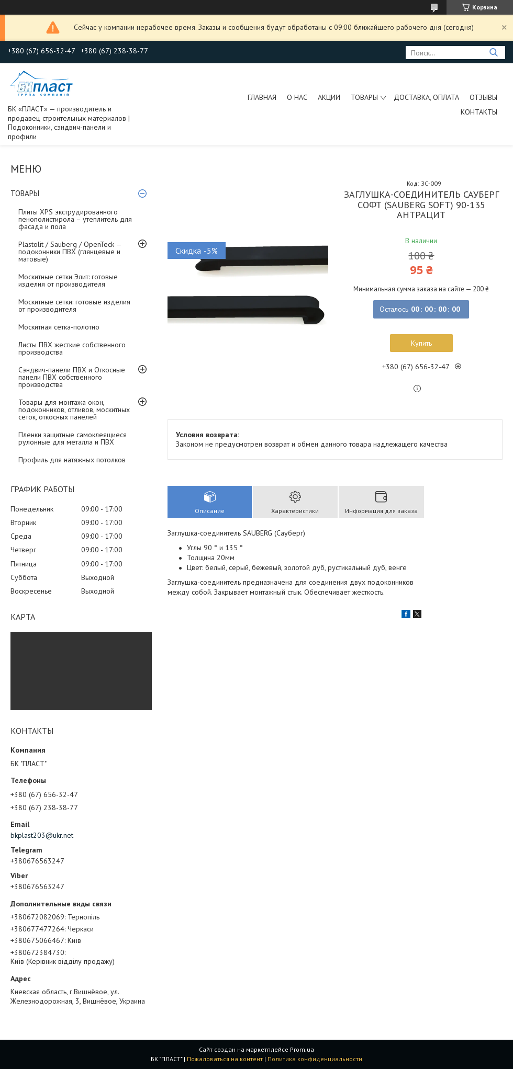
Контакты (479, 112)
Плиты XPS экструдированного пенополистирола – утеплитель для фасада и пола (75, 219)
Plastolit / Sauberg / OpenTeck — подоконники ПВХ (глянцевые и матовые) (69, 252)
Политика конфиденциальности (314, 1059)
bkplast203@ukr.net (41, 835)
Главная (262, 97)
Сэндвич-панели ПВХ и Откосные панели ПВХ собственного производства (71, 377)
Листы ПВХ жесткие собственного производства (72, 348)
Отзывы (483, 97)
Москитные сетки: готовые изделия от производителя (74, 305)
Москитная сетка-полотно (58, 327)
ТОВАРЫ (364, 97)
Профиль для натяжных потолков (72, 459)
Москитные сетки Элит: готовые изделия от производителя (68, 280)
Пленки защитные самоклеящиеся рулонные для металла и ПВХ (72, 438)
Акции (329, 97)
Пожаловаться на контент (225, 1059)
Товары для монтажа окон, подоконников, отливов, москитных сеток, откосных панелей (74, 409)
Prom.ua (302, 1049)
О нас (297, 97)
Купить (421, 343)
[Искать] (493, 52)
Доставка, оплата (426, 97)
